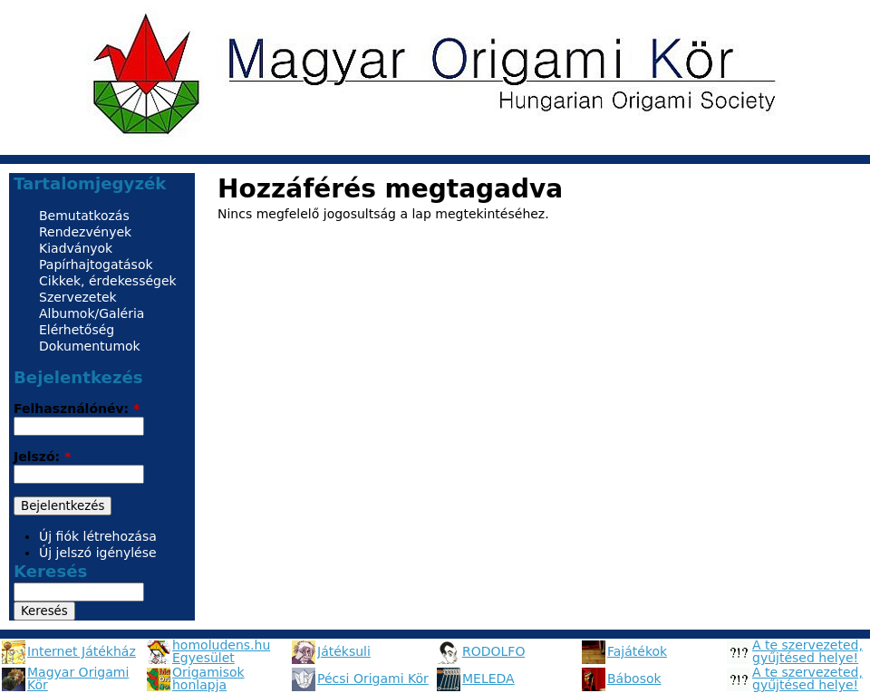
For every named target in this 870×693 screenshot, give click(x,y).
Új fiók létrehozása (98, 536)
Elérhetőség (76, 329)
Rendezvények (85, 232)
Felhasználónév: (77, 408)
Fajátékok (637, 651)
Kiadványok (75, 248)
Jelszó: (42, 456)
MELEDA (488, 678)
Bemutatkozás (84, 215)
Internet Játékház (81, 651)
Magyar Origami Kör (78, 678)
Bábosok (634, 678)
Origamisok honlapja (208, 678)
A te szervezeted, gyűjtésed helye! (807, 651)
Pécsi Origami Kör (373, 678)
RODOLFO (493, 651)
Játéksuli (344, 651)
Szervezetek (78, 297)
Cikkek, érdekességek (108, 281)
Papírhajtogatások (96, 264)
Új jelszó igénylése (98, 552)
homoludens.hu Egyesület (221, 651)
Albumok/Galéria (91, 313)
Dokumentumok (89, 346)
